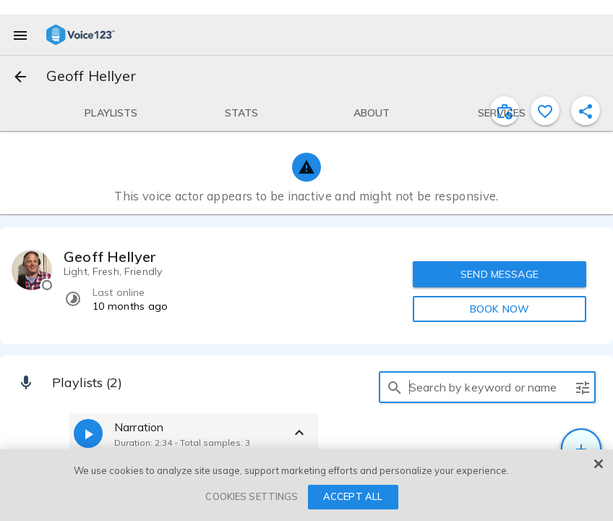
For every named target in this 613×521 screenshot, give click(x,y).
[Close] (598, 464)
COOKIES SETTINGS (251, 496)
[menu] (20, 34)
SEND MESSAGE (499, 274)
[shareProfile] (585, 110)
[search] (394, 387)
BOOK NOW (499, 308)
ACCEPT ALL (352, 496)
